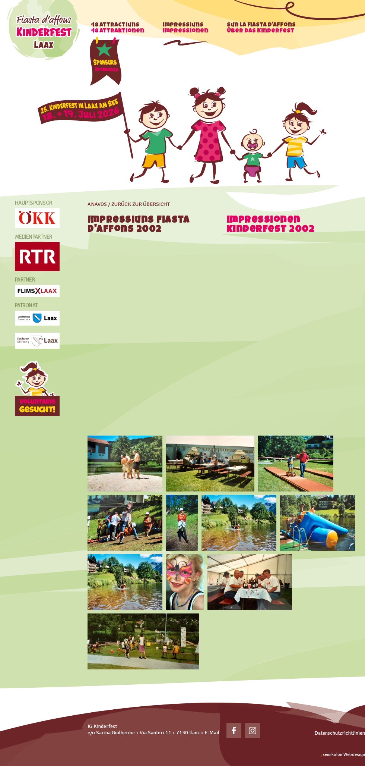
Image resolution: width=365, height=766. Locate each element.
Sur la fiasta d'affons (261, 28)
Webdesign (343, 754)
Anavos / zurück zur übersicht (129, 204)
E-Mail (211, 732)
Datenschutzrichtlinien (339, 733)
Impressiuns (185, 28)
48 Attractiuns (117, 28)
